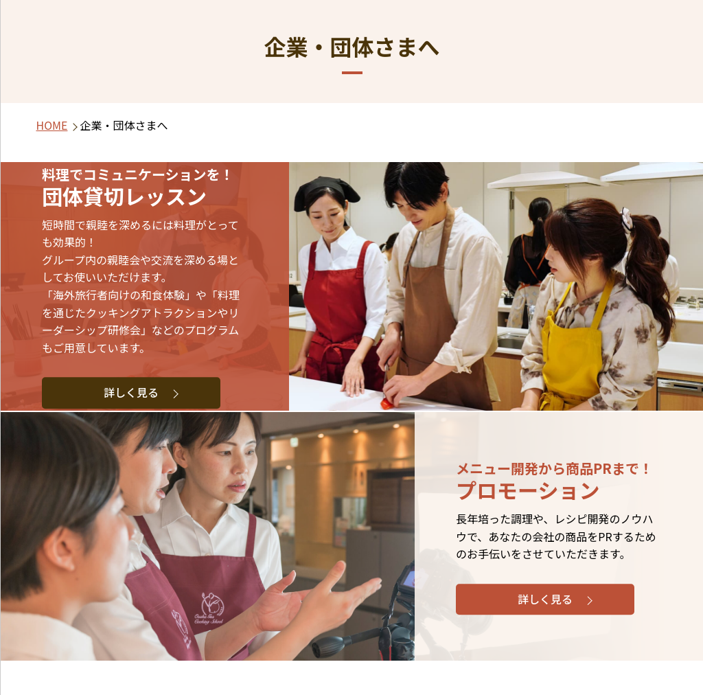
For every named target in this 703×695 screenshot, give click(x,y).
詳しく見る (131, 393)
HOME (52, 125)
